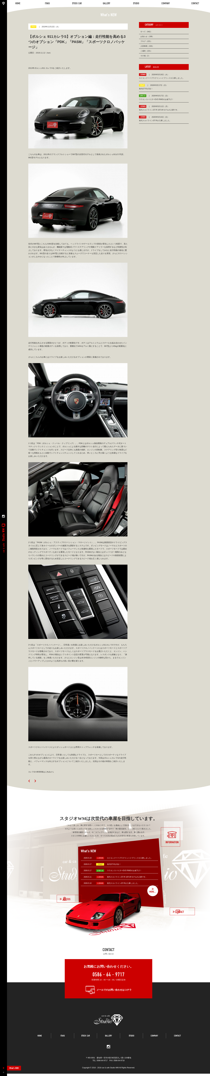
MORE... (152, 891)
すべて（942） (146, 32)
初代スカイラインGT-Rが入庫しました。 (123, 883)
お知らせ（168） (147, 36)
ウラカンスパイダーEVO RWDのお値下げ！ (124, 870)
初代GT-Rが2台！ (114, 864)
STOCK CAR (85, 1040)
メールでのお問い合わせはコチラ (114, 990)
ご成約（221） (146, 51)
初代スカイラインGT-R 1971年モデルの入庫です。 (127, 877)
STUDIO (131, 1040)
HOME (39, 1040)
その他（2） (145, 56)
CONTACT (177, 1040)
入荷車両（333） (147, 46)
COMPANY (154, 1040)
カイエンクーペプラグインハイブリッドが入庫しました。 (130, 858)
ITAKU (62, 1040)
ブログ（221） (146, 41)
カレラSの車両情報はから (42, 772)
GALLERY (108, 1040)
